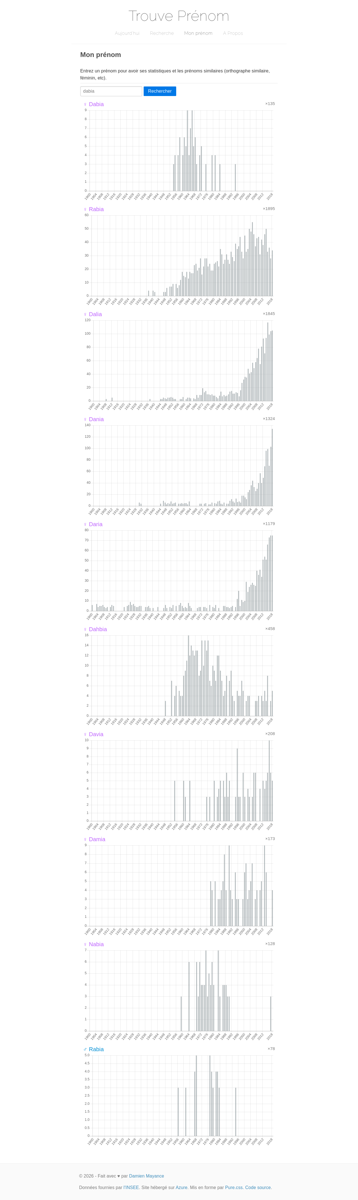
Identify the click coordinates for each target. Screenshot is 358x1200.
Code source (258, 1187)
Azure (181, 1187)
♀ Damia (94, 839)
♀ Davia (93, 734)
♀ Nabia (93, 944)
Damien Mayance (146, 1176)
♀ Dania (93, 419)
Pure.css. (234, 1187)
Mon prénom (198, 33)
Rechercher (160, 91)
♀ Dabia (93, 104)
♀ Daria (92, 524)
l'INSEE (131, 1187)
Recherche (162, 33)
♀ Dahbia (95, 629)
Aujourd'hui (127, 33)
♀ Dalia (92, 314)
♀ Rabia (93, 209)
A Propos (233, 33)
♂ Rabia (93, 1049)
